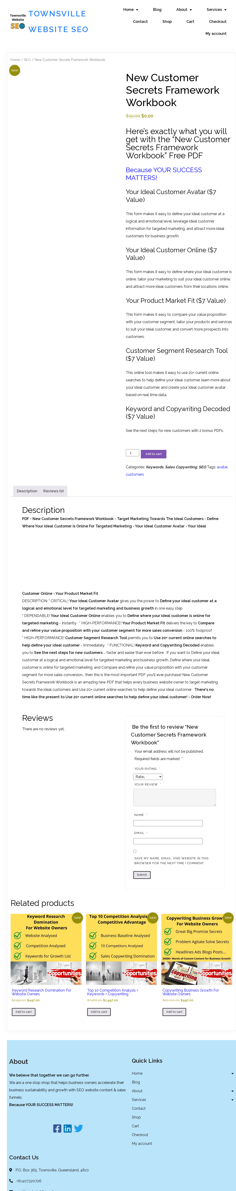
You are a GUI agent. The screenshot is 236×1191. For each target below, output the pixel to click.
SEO (27, 72)
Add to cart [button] (23, 1024)
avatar (222, 479)
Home (15, 72)
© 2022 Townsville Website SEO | (106, 1182)
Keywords (154, 479)
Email (141, 845)
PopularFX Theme (150, 1182)
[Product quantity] (132, 464)
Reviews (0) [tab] (53, 503)
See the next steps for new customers (68, 665)
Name (141, 827)
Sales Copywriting (181, 479)
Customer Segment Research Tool (96, 650)
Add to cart (153, 466)
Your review (148, 796)
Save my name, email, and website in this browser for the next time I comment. (171, 873)
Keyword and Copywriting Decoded (168, 657)
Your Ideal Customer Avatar (94, 613)
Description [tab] (27, 503)
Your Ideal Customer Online (75, 628)
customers (135, 486)
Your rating (147, 781)
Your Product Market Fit (143, 635)
